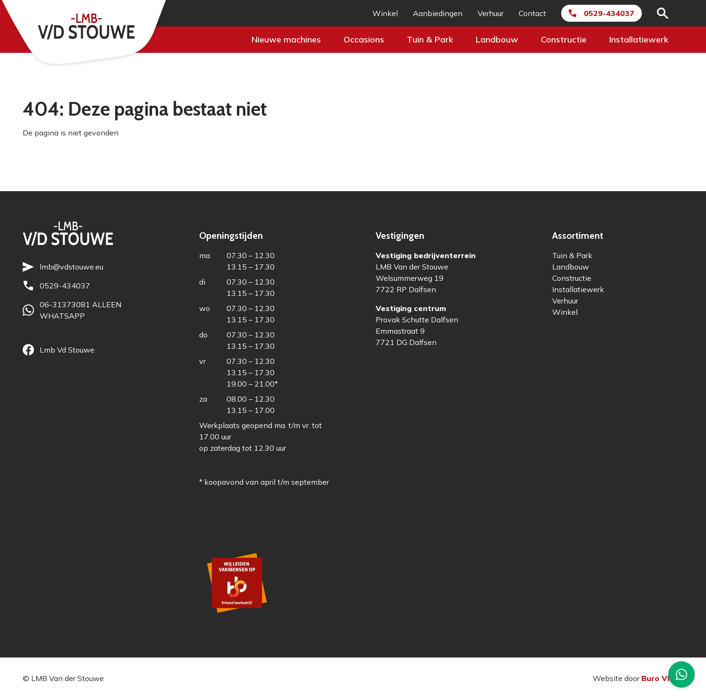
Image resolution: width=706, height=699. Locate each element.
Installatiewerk (638, 39)
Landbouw (497, 39)
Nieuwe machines (286, 39)
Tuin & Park (430, 39)
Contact (532, 13)
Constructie (564, 39)
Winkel (385, 13)
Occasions (364, 39)
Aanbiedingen (437, 13)
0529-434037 (609, 13)
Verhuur (491, 13)
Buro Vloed (662, 678)
